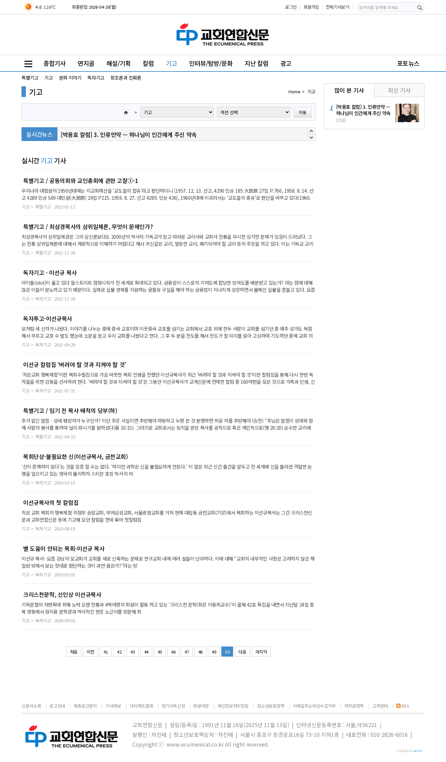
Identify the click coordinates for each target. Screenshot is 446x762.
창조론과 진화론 (125, 77)
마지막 (261, 652)
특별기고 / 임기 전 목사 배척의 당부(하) (70, 411)
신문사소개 (31, 706)
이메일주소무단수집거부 (314, 706)
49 (214, 652)
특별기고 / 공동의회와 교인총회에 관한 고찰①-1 (80, 181)
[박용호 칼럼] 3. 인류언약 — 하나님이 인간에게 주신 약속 (129, 134)
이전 (90, 652)
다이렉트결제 (141, 706)
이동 (303, 112)
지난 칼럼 (256, 63)
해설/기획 (118, 63)
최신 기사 (399, 90)
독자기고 (95, 77)
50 (227, 652)
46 (173, 652)
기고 (171, 63)
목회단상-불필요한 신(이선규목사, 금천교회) (75, 457)
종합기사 (54, 63)
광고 (286, 63)
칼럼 (148, 63)
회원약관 (201, 706)
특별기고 (29, 77)
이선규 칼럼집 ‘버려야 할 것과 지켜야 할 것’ (74, 365)
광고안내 (57, 706)
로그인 (291, 7)
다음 (242, 652)
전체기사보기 (337, 7)
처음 (74, 652)
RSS (402, 706)
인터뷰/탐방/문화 (211, 63)
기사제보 (113, 706)
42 (119, 652)
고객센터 (380, 706)
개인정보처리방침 (233, 706)
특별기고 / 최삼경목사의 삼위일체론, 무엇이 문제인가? (87, 227)
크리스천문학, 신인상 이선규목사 (62, 594)
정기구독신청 (173, 706)
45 (160, 652)
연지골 (86, 63)
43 (132, 652)
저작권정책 (354, 706)
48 (200, 652)
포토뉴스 (408, 63)
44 (146, 652)
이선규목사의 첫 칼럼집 (51, 502)
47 (186, 652)
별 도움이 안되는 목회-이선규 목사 (64, 548)
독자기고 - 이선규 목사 (50, 273)
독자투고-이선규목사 (47, 319)
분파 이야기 (70, 77)
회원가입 (311, 7)
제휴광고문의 (85, 706)
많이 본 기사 (349, 90)
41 (105, 652)
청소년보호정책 (270, 706)
